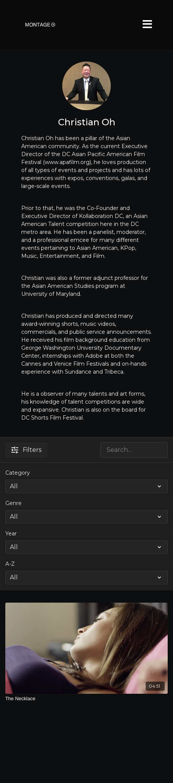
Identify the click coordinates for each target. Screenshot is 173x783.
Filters (26, 449)
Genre (13, 503)
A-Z (10, 563)
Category (17, 472)
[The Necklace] (86, 698)
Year (11, 533)
